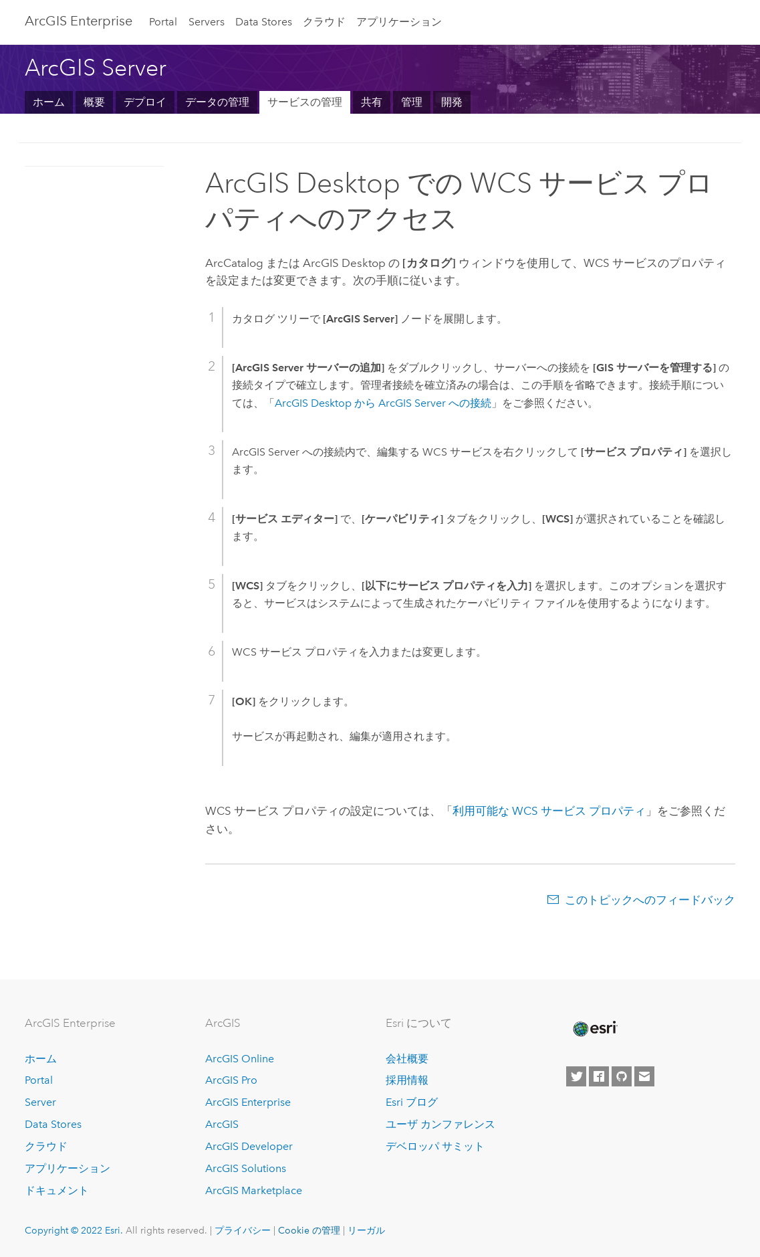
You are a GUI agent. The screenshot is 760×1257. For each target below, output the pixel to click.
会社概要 (407, 1058)
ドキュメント (57, 1190)
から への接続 (383, 403)
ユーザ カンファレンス (440, 1124)
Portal (163, 21)
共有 (371, 102)
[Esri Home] (594, 1029)
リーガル (366, 1230)
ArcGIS (222, 1124)
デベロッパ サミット (435, 1146)
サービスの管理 (304, 102)
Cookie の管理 (309, 1230)
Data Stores (263, 21)
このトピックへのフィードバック (650, 899)
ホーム (49, 102)
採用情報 (407, 1080)
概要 (94, 102)
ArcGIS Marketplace (253, 1190)
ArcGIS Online (239, 1058)
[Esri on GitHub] (622, 1076)
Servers (206, 21)
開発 (452, 102)
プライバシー (243, 1230)
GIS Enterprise (78, 21)
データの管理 (217, 102)
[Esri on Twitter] (576, 1076)
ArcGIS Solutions (245, 1168)
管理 (411, 102)
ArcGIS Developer (249, 1146)
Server (40, 1102)
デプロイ (145, 102)
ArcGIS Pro (231, 1080)
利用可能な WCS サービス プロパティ (549, 810)
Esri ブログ (412, 1102)
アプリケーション (399, 21)
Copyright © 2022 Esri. (74, 1230)
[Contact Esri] (644, 1076)
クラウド (324, 21)
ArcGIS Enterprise (248, 1102)
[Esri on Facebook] (599, 1076)
